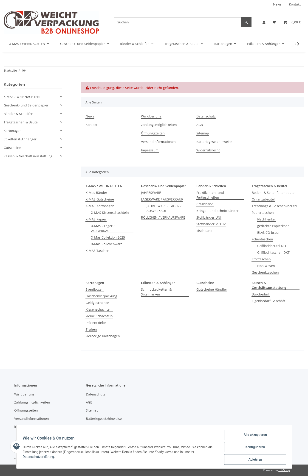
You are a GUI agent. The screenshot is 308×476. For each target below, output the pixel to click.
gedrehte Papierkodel (273, 226)
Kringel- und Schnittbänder (217, 211)
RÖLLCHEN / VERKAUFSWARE (163, 217)
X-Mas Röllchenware (106, 244)
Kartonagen (13, 130)
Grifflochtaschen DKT (273, 252)
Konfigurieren (254, 448)
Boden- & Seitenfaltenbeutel (273, 192)
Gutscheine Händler (211, 289)
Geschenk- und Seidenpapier (26, 105)
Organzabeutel (263, 199)
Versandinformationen (158, 141)
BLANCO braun (268, 232)
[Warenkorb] (292, 22)
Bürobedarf (260, 294)
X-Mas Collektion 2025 (108, 237)
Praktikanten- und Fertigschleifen (210, 195)
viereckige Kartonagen (103, 336)
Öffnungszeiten (153, 133)
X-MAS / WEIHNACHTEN (22, 97)
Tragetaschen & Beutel (21, 122)
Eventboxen (95, 289)
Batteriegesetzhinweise (214, 141)
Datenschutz (206, 116)
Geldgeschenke (97, 303)
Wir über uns (151, 116)
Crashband (204, 204)
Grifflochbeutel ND (271, 246)
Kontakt (295, 4)
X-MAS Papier (96, 219)
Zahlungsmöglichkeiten (159, 124)
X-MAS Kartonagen (100, 206)
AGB (199, 124)
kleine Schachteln (99, 316)
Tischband (204, 230)
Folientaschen (262, 239)
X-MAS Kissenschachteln (110, 212)
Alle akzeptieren (254, 436)
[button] (264, 22)
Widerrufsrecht (208, 150)
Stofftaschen (261, 259)
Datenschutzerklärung (39, 457)
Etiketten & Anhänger (20, 139)
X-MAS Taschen (97, 250)
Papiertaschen (263, 212)
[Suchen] (177, 22)
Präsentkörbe (96, 322)
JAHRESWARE (151, 192)
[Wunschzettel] (274, 22)
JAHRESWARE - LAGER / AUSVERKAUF (164, 208)
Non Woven (266, 266)
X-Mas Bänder (96, 192)
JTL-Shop (284, 470)
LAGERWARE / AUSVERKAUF (162, 199)
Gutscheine (12, 147)
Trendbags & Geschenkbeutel (274, 206)
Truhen (91, 329)
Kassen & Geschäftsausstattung (28, 156)
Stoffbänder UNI (208, 217)
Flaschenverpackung (101, 296)
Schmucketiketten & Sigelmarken (156, 291)
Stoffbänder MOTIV (211, 224)
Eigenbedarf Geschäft (268, 301)
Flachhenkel (266, 219)
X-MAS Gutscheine (100, 199)
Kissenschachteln (99, 309)
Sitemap (202, 133)
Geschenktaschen (265, 272)
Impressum (149, 150)
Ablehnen (254, 460)
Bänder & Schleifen (18, 113)
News (277, 4)
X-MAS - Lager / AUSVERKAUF (103, 228)
